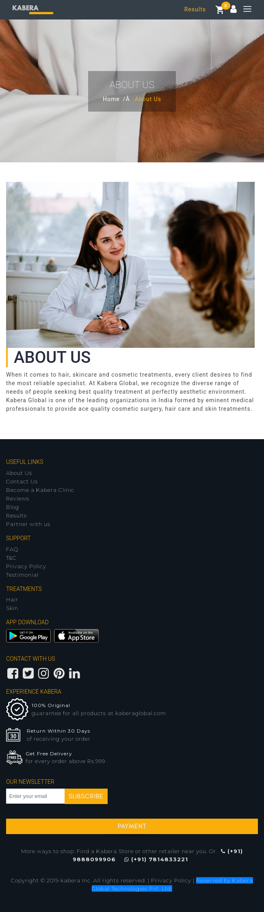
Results (195, 9)
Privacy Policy (26, 566)
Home (111, 99)
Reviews (17, 498)
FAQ (12, 549)
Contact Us (22, 481)
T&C (11, 557)
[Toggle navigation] (244, 9)
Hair (12, 599)
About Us (19, 473)
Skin (12, 608)
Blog (12, 507)
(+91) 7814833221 (156, 859)
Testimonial (22, 574)
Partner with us (28, 524)
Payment (132, 826)
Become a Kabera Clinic (40, 490)
